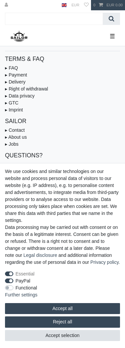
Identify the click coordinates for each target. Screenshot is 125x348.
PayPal (23, 280)
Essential (25, 273)
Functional (26, 287)
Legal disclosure (40, 255)
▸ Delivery (15, 82)
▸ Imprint (14, 109)
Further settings (21, 294)
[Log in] (7, 5)
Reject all (62, 321)
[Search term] (54, 19)
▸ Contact (15, 130)
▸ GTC (11, 102)
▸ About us (16, 137)
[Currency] (75, 5)
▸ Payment (16, 75)
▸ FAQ (11, 68)
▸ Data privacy (20, 95)
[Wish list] (86, 5)
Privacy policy (104, 262)
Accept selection (63, 335)
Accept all (62, 308)
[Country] (64, 5)
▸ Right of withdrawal (26, 88)
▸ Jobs (11, 144)
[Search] (111, 19)
